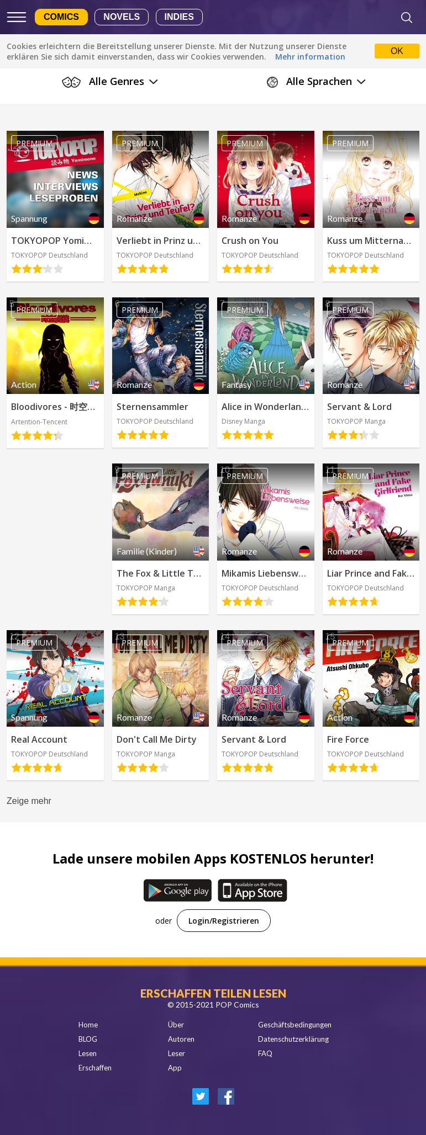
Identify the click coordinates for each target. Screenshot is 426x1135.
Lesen (87, 1053)
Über (176, 1024)
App (175, 1067)
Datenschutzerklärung (293, 1039)
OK (397, 51)
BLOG (87, 1039)
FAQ (265, 1053)
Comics (61, 17)
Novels (121, 17)
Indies (179, 17)
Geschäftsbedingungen (295, 1024)
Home (88, 1024)
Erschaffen (95, 1067)
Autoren (181, 1039)
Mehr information (310, 56)
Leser (176, 1053)
